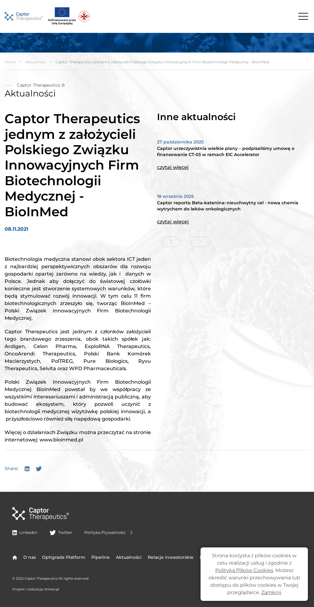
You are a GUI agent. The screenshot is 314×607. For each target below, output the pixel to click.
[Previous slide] (171, 242)
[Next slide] (200, 242)
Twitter (61, 532)
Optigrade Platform (63, 557)
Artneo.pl (51, 589)
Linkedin (24, 532)
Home (10, 62)
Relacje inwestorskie (170, 557)
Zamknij (271, 592)
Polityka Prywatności (109, 533)
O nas (29, 557)
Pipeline (100, 557)
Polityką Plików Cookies (244, 570)
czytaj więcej (173, 167)
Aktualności (35, 62)
